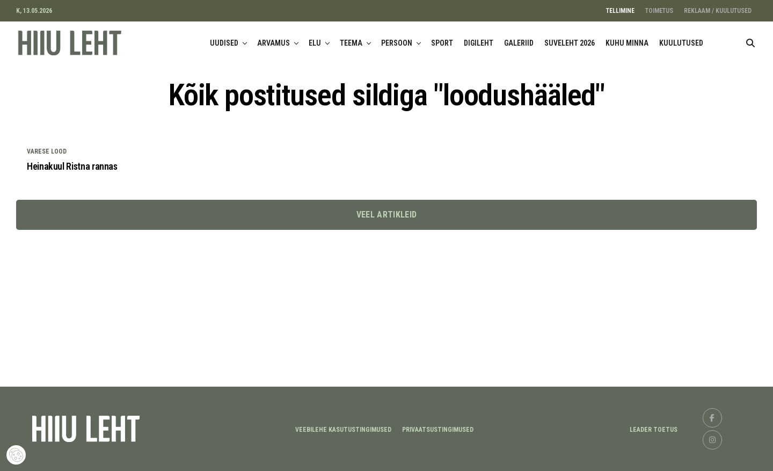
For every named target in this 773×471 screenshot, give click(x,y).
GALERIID (519, 43)
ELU (315, 43)
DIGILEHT (478, 43)
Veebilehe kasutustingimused (343, 429)
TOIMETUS (659, 11)
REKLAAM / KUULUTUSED (718, 11)
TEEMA (351, 43)
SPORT (442, 43)
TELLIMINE (620, 11)
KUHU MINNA (627, 43)
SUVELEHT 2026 (569, 43)
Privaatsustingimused (437, 429)
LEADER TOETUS (653, 429)
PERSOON (396, 43)
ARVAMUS (273, 43)
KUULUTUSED (681, 43)
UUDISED (224, 43)
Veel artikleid (386, 214)
